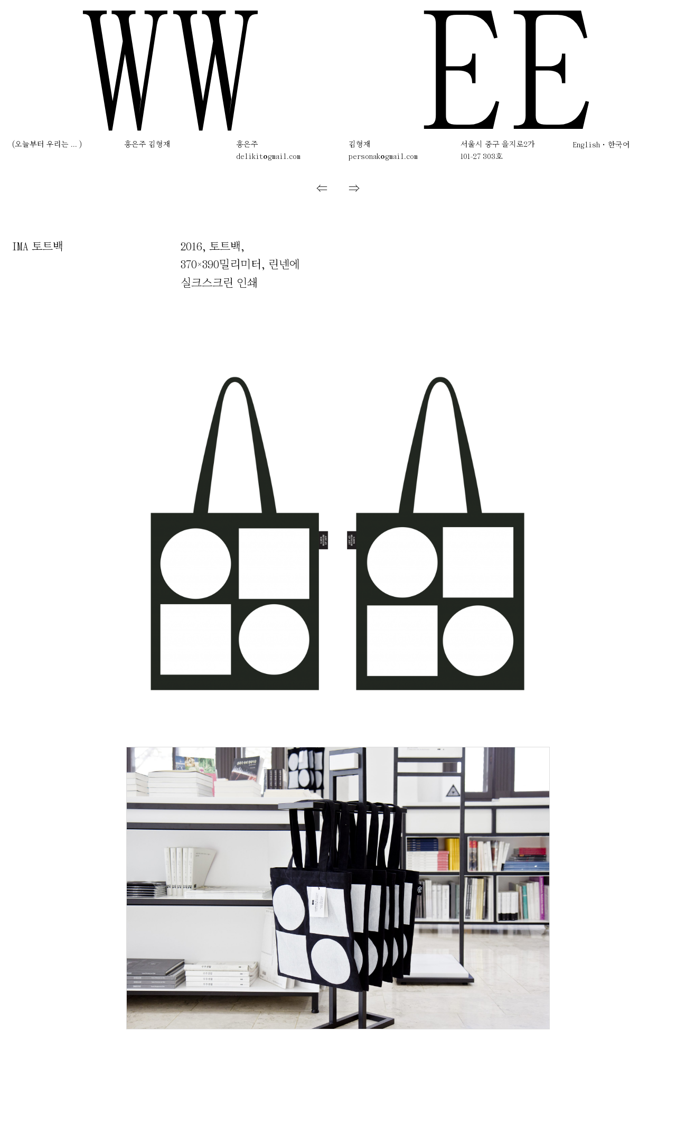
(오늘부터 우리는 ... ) (47, 145)
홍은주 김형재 (147, 145)
